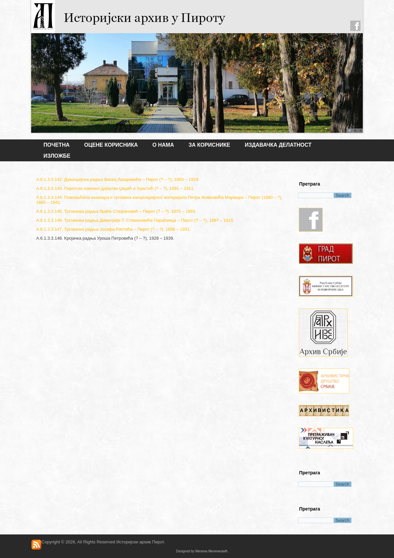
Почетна (56, 145)
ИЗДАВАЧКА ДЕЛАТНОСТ (278, 145)
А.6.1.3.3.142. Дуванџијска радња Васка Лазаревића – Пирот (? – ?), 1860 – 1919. (117, 179)
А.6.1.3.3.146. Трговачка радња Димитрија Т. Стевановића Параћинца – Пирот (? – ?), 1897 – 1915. (135, 220)
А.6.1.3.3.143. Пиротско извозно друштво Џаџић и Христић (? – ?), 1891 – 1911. (115, 188)
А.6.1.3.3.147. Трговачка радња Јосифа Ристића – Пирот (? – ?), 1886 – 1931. (113, 229)
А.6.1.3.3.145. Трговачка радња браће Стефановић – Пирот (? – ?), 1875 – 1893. (116, 211)
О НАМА (163, 145)
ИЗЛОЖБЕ (56, 156)
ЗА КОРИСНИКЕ (209, 145)
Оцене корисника (111, 145)
